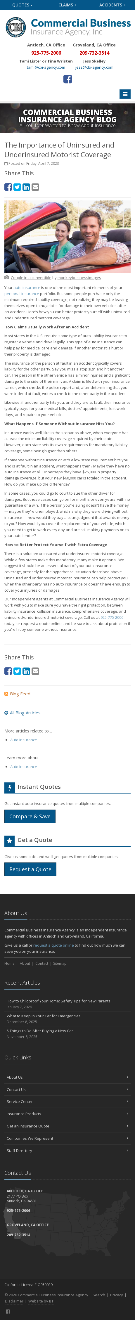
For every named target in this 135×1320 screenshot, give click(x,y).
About (25, 963)
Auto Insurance (23, 739)
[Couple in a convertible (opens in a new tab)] (31, 277)
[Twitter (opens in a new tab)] (17, 187)
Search (99, 1295)
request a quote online (53, 945)
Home (9, 963)
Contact (41, 963)
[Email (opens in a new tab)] (35, 187)
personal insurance (21, 293)
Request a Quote (30, 869)
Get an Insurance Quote (67, 1126)
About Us (67, 1077)
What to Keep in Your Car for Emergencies (67, 1019)
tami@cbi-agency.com (46, 67)
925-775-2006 (112, 617)
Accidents (112, 5)
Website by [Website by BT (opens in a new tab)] (41, 1301)
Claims (67, 5)
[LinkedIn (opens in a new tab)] (26, 187)
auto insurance (26, 287)
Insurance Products (67, 1113)
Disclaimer (14, 1301)
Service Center (67, 1101)
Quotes (22, 5)
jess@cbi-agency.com (94, 67)
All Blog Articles (22, 713)
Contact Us (67, 1089)
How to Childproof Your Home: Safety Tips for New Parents (67, 1004)
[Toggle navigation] (125, 94)
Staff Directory (67, 1150)
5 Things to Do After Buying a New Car (67, 1034)
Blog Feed (17, 694)
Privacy (116, 1295)
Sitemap (60, 963)
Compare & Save (30, 816)
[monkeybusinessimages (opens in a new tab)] (79, 277)
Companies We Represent (67, 1138)
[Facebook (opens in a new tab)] (67, 79)
